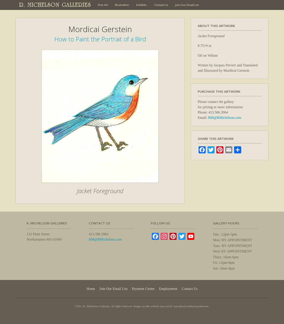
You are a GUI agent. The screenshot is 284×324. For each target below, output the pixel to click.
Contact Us (161, 5)
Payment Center (143, 289)
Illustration (122, 5)
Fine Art (103, 5)
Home (90, 289)
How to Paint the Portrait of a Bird (100, 39)
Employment (168, 289)
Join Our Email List (187, 5)
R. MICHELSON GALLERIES (55, 5)
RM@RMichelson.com (224, 118)
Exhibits (141, 5)
